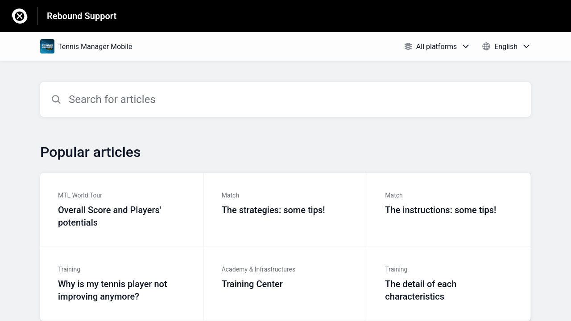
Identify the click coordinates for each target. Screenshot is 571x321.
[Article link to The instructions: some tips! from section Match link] (449, 210)
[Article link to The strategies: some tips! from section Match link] (286, 210)
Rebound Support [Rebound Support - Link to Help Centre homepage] (81, 16)
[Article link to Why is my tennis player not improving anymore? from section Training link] (122, 284)
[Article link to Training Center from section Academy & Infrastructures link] (286, 284)
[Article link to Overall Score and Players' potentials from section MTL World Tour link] (122, 210)
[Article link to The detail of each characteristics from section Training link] (449, 284)
